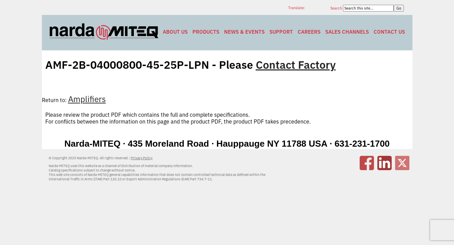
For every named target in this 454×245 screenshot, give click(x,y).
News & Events (244, 32)
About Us (175, 32)
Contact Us (389, 32)
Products (205, 32)
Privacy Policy (142, 158)
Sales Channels (347, 32)
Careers (309, 32)
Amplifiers (87, 99)
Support (281, 32)
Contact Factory (296, 65)
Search (336, 8)
